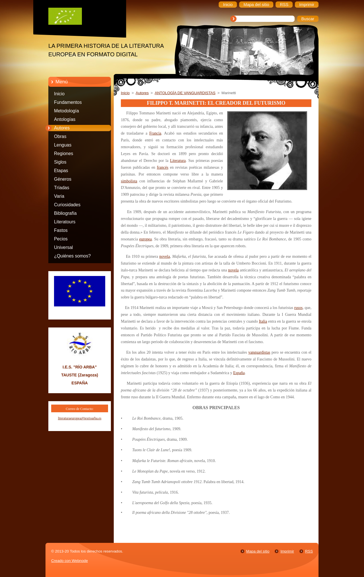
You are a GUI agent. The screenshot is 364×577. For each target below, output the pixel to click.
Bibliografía (65, 213)
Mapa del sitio (258, 551)
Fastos (61, 230)
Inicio (59, 93)
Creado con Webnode (69, 561)
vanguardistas (259, 352)
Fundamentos (68, 102)
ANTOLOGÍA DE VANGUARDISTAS (185, 93)
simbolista (129, 181)
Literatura (178, 160)
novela (164, 256)
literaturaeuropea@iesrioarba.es (80, 418)
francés (162, 167)
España (239, 373)
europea (145, 239)
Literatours (64, 221)
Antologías (64, 119)
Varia (59, 196)
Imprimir (287, 551)
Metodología (66, 110)
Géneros (62, 179)
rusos (298, 308)
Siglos (60, 162)
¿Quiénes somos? (72, 256)
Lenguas (62, 145)
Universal (63, 247)
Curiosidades (67, 204)
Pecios (61, 238)
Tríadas (61, 187)
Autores (62, 127)
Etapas (61, 170)
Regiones (63, 153)
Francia (155, 133)
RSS (309, 551)
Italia (263, 321)
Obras (60, 136)
